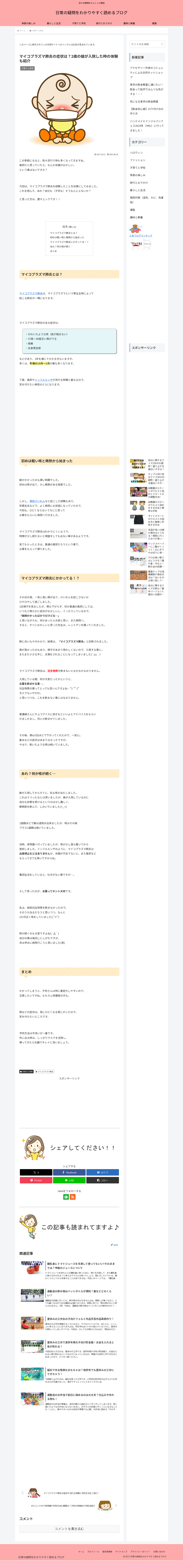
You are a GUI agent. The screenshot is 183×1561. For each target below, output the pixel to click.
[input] (147, 44)
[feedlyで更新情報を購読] (66, 1197)
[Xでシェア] (36, 1173)
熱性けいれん (37, 501)
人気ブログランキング (140, 235)
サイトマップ (121, 1552)
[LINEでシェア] (69, 1180)
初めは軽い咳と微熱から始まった (67, 237)
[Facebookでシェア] (69, 1173)
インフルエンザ (44, 380)
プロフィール (93, 1552)
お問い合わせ (159, 1552)
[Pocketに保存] (36, 1180)
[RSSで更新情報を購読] (72, 1197)
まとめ (53, 251)
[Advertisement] (69, 422)
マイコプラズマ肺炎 (30, 294)
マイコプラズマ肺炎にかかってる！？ (69, 242)
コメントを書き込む (69, 1529)
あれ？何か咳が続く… (61, 247)
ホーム (81, 1552)
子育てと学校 (26, 1072)
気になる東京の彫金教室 (144, 101)
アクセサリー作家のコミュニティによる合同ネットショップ (146, 72)
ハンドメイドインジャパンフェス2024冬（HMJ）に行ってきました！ (147, 125)
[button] (102, 1180)
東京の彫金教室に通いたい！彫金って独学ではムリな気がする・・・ (146, 89)
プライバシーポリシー (140, 1552)
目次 (65, 226)
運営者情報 (107, 1552)
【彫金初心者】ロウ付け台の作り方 (146, 111)
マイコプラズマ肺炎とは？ (63, 233)
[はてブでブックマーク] (102, 1173)
